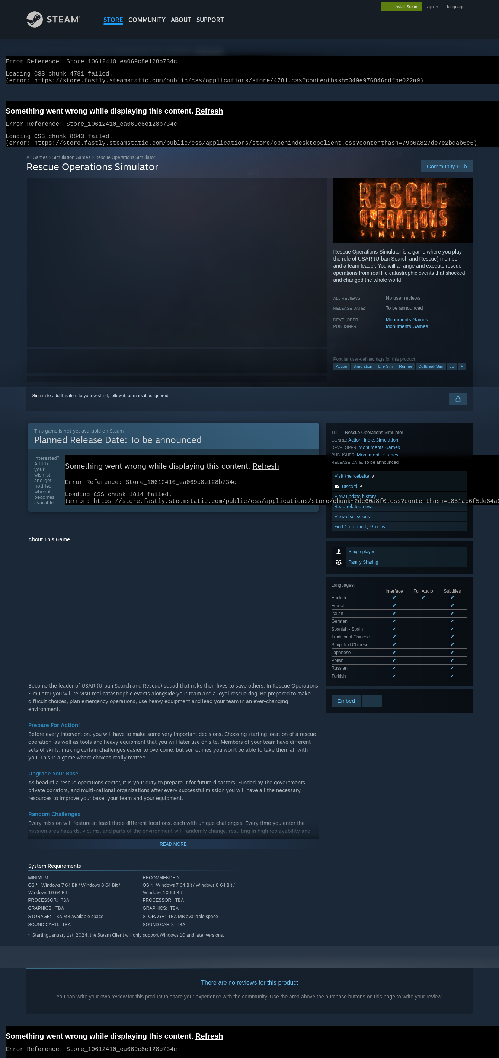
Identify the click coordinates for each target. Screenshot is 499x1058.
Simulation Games (71, 166)
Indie (369, 557)
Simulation (362, 375)
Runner (405, 375)
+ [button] (462, 375)
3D (452, 375)
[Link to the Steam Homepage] (59, 25)
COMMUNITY (147, 19)
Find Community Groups (360, 644)
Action (342, 375)
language (455, 6)
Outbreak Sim (430, 375)
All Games (37, 166)
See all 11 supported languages (363, 528)
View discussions (352, 634)
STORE (113, 19)
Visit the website (355, 593)
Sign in (39, 404)
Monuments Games (407, 328)
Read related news (354, 624)
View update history (355, 613)
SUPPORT (210, 19)
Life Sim (385, 375)
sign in (432, 6)
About (181, 19)
